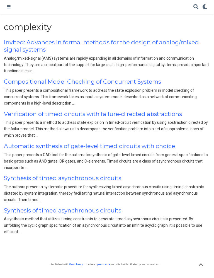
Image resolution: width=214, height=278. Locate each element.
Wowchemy (76, 264)
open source (103, 264)
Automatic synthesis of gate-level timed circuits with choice (89, 145)
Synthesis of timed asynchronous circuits (62, 178)
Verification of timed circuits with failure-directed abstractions (93, 113)
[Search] (195, 7)
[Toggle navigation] (9, 7)
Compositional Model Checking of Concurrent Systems (82, 81)
